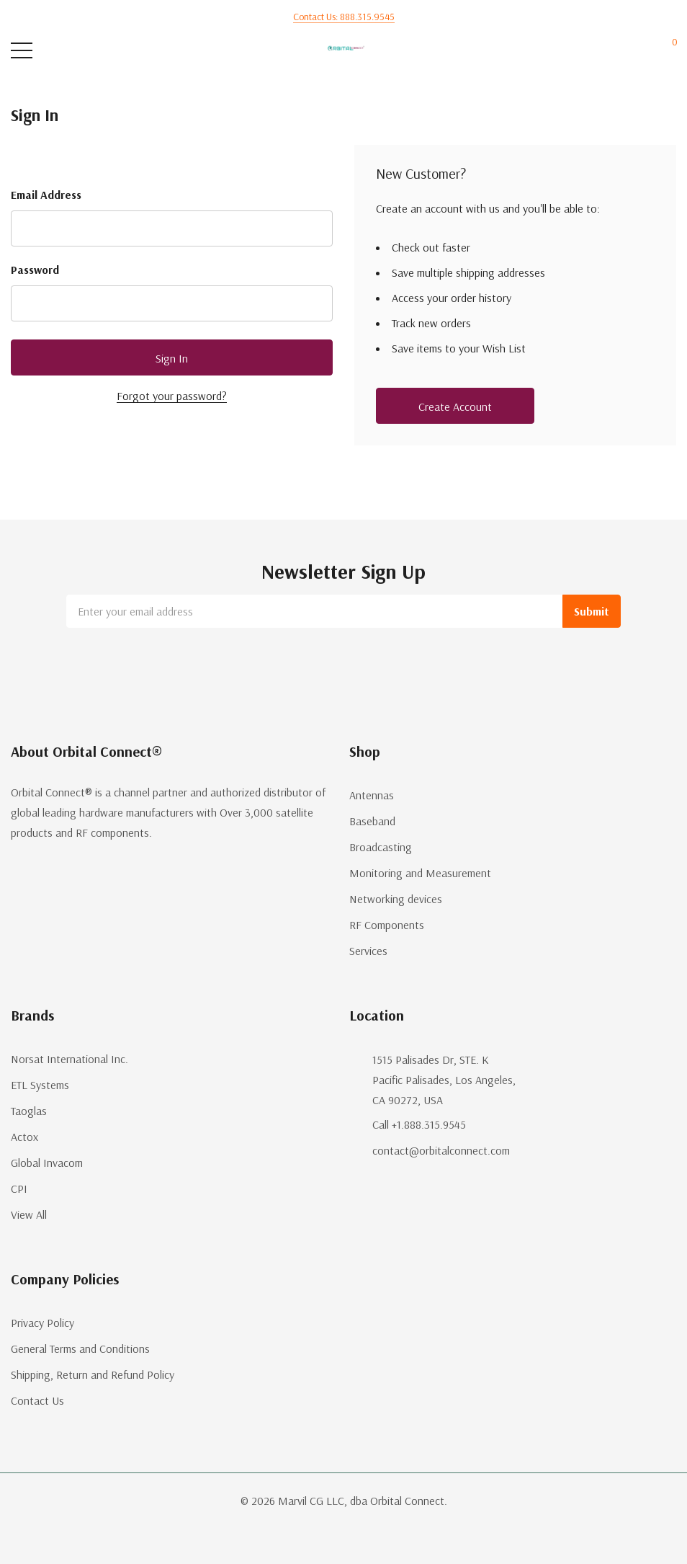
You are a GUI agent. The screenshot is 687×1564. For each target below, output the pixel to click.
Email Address (46, 194)
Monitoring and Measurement (420, 873)
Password (35, 269)
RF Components (386, 924)
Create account (455, 406)
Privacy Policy (42, 1322)
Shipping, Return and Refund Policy (92, 1374)
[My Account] (613, 50)
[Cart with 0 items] (667, 50)
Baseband (372, 821)
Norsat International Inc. (69, 1059)
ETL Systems (40, 1085)
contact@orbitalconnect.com (441, 1150)
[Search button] (77, 50)
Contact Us (37, 1400)
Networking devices (395, 899)
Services (368, 950)
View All (29, 1214)
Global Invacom (47, 1162)
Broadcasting (380, 847)
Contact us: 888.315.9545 (344, 16)
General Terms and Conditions (80, 1348)
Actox (24, 1136)
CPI (19, 1188)
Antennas (371, 795)
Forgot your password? (172, 395)
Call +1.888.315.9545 (419, 1124)
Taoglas (29, 1110)
